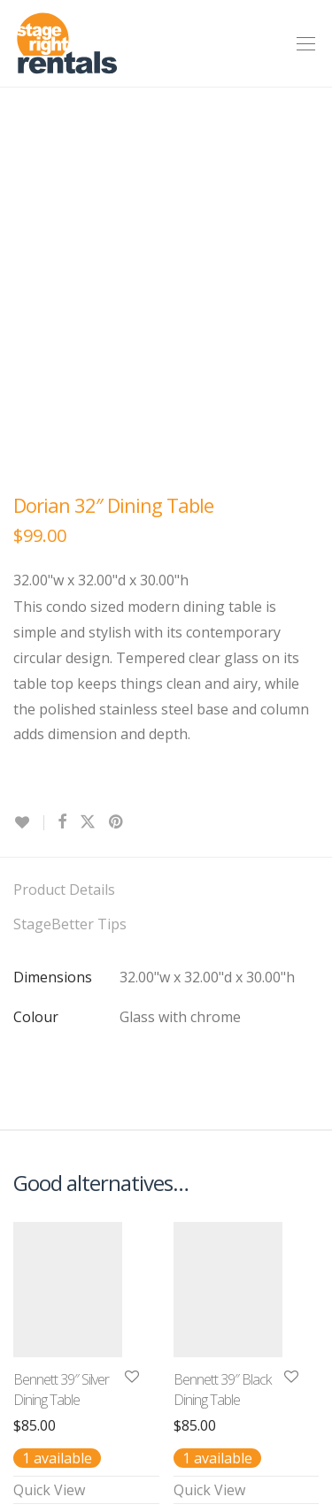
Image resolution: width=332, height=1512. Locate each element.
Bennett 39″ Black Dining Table (222, 1085)
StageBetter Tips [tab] (70, 620)
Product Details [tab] (64, 586)
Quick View (49, 1186)
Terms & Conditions (79, 1328)
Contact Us (49, 1293)
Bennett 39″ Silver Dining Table (61, 1085)
